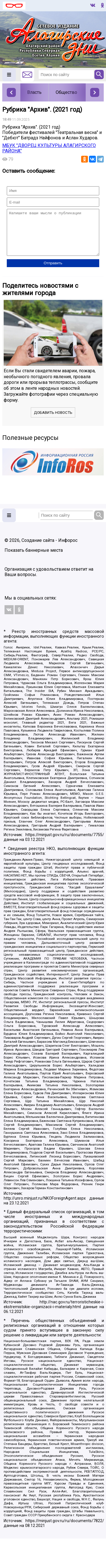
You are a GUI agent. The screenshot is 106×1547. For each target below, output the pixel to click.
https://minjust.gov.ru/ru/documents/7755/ (64, 843)
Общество (66, 92)
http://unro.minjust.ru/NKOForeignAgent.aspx (45, 1206)
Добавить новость (53, 421)
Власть (34, 92)
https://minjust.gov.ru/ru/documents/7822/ (64, 1529)
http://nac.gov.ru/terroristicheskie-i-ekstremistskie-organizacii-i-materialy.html (54, 1313)
